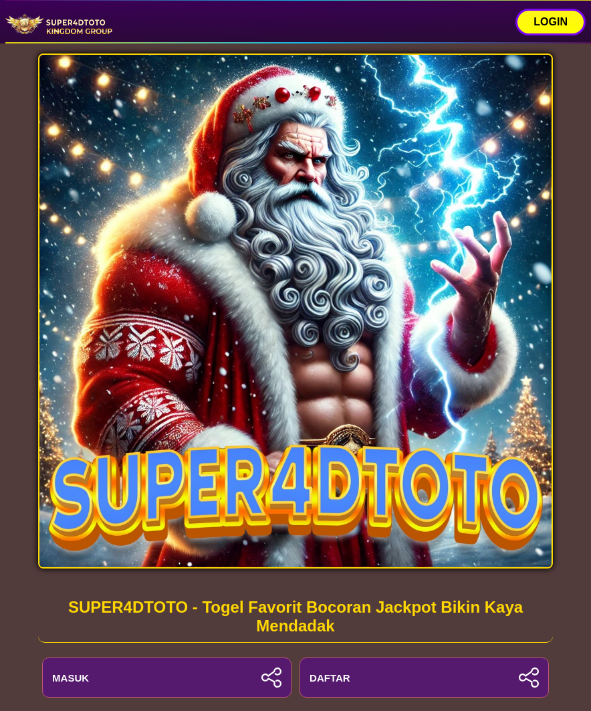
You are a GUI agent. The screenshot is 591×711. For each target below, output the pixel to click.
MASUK (166, 678)
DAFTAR (424, 678)
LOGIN (551, 21)
